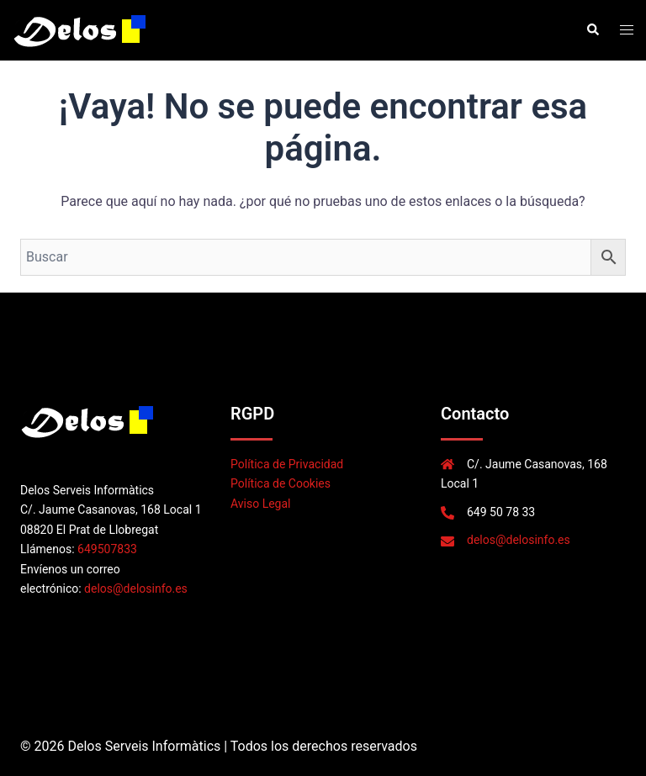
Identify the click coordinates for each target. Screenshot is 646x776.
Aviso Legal (260, 503)
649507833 (107, 549)
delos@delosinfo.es (136, 588)
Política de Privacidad (286, 464)
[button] (592, 30)
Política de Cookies (280, 483)
